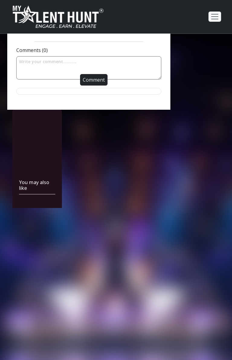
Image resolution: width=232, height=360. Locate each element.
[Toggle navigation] (214, 16)
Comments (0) (32, 50)
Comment (94, 79)
